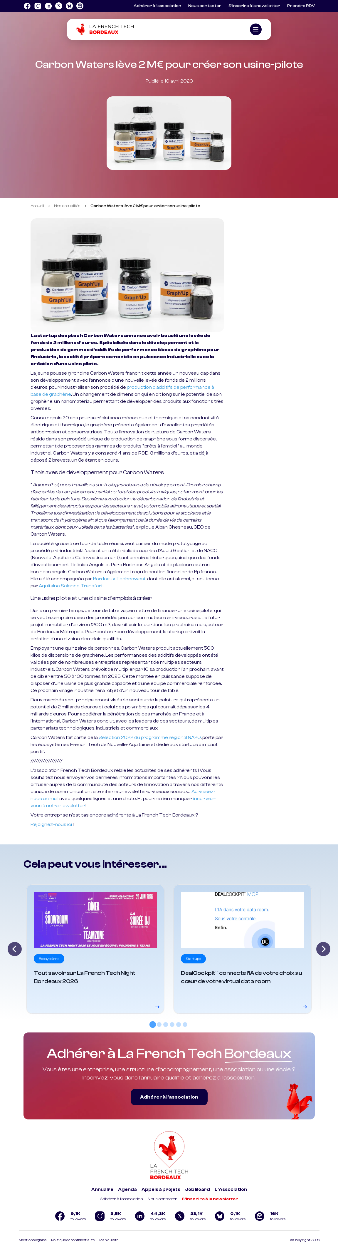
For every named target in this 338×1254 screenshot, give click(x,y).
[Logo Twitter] (58, 5)
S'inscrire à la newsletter (210, 1199)
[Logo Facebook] (27, 5)
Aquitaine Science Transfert (71, 586)
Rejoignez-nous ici (51, 824)
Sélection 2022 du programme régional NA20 (150, 737)
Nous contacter (204, 6)
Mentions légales (32, 1240)
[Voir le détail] (95, 949)
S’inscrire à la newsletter (254, 6)
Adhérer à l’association (157, 6)
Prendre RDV (301, 6)
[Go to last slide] (15, 949)
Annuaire (102, 1189)
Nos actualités (67, 206)
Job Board (197, 1189)
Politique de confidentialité (73, 1240)
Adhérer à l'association (121, 1199)
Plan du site (108, 1240)
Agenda (127, 1189)
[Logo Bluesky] (69, 5)
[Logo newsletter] (79, 5)
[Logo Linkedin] (48, 5)
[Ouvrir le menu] (256, 29)
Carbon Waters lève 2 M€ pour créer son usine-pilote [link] (145, 206)
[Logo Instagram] (37, 5)
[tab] (152, 1024)
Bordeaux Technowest (119, 578)
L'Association (231, 1189)
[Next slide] (323, 949)
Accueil (37, 206)
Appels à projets (161, 1189)
